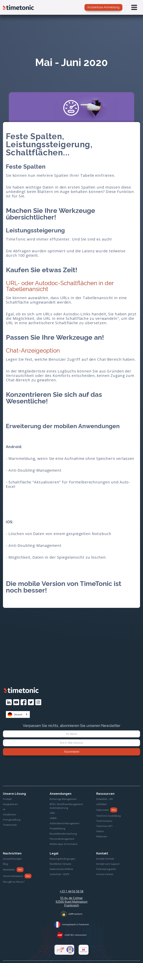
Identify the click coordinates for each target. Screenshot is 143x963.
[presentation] (72, 765)
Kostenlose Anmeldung (103, 7)
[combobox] (18, 714)
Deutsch (15, 714)
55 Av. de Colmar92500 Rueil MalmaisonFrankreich (71, 901)
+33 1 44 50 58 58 (71, 891)
